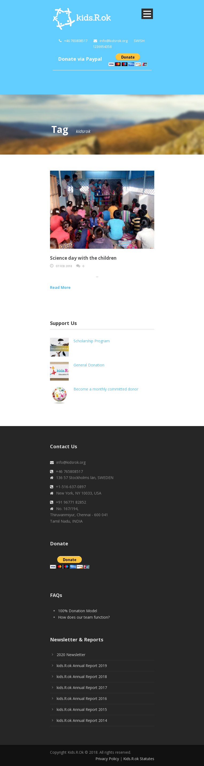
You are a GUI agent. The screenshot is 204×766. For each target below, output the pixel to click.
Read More (60, 287)
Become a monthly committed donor (106, 389)
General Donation (89, 364)
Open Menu (147, 14)
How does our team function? (84, 617)
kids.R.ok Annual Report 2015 (82, 709)
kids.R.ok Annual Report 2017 (82, 687)
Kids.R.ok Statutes (138, 758)
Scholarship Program (92, 340)
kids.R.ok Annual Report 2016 (82, 698)
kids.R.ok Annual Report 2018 (82, 676)
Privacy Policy (107, 758)
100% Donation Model (77, 610)
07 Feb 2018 (64, 266)
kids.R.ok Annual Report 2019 (82, 665)
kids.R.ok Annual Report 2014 (82, 720)
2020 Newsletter (71, 654)
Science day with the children (83, 258)
